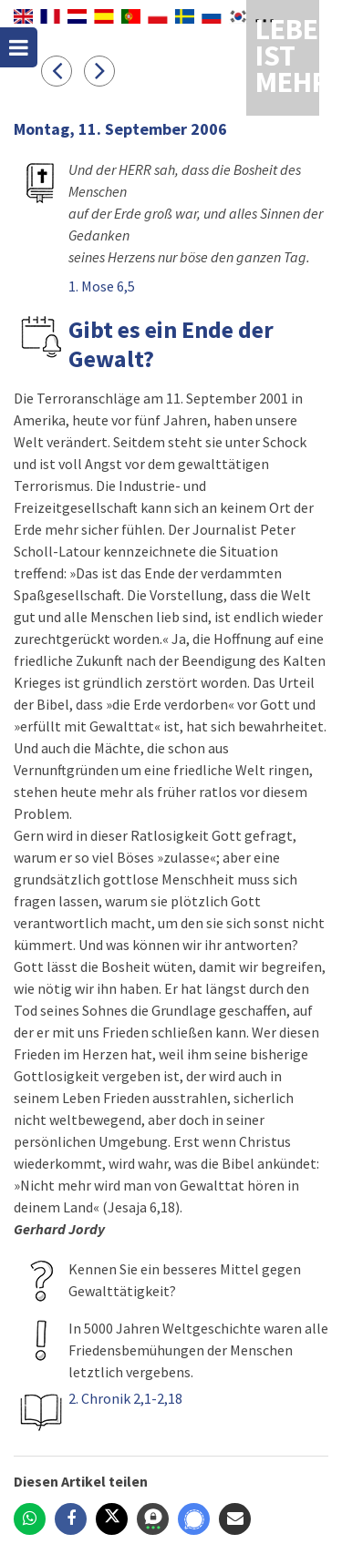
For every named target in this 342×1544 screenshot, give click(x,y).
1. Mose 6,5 (101, 286)
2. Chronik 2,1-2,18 (125, 1398)
